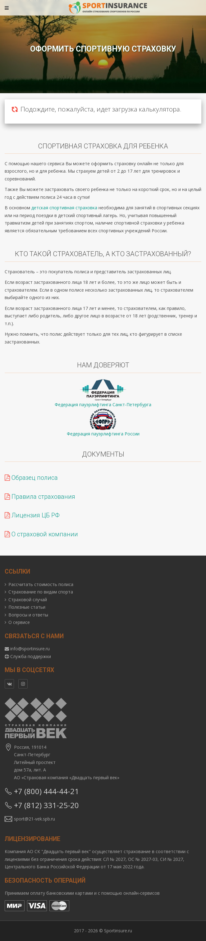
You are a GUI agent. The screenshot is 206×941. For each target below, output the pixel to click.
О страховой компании (41, 534)
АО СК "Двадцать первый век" (59, 851)
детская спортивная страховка (64, 208)
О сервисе (19, 622)
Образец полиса (31, 477)
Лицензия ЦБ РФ (32, 515)
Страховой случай (27, 599)
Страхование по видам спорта (40, 592)
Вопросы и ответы (28, 615)
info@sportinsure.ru (30, 649)
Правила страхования (40, 496)
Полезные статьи (26, 607)
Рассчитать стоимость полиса (40, 584)
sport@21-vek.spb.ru (34, 819)
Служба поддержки (30, 656)
